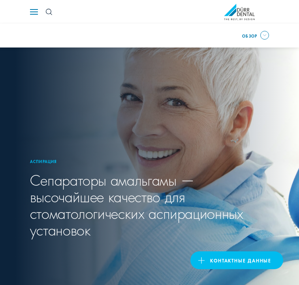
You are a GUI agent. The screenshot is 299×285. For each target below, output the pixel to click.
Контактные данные (240, 260)
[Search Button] (49, 12)
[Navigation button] (34, 12)
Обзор (249, 35)
